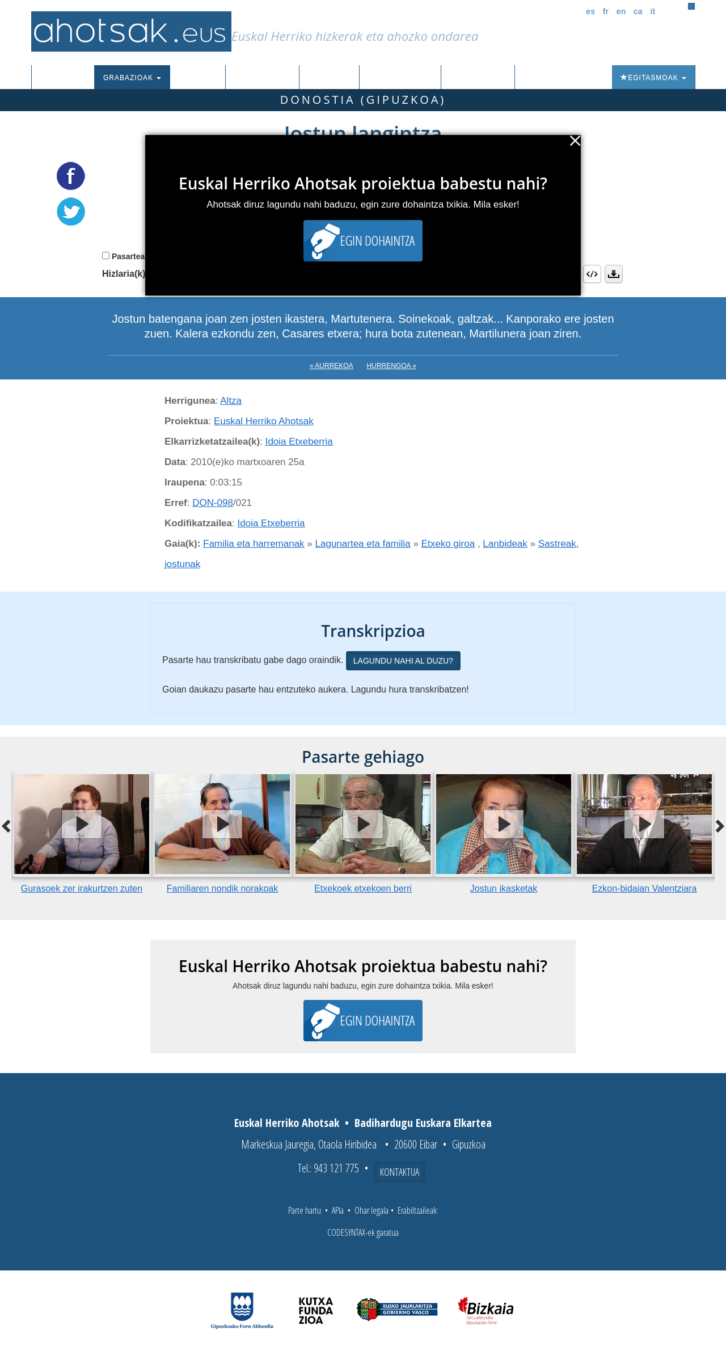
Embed (592, 274)
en (621, 11)
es (590, 11)
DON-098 (212, 502)
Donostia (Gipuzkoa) (363, 99)
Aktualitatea (400, 78)
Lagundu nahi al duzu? (403, 660)
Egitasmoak (653, 78)
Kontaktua (399, 1172)
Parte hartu (304, 1210)
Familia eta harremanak (254, 543)
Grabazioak (132, 78)
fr (606, 11)
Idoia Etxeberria (299, 441)
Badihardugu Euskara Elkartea (423, 1122)
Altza (231, 400)
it (653, 11)
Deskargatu (614, 274)
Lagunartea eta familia (363, 543)
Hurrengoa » (391, 366)
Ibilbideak (329, 78)
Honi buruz (478, 78)
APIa (338, 1210)
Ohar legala (371, 1210)
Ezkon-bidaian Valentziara (644, 888)
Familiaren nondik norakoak (222, 888)
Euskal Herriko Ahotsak (264, 421)
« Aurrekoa (331, 366)
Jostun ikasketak (503, 888)
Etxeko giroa (448, 543)
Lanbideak (505, 543)
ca (638, 11)
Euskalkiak (262, 78)
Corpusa (197, 78)
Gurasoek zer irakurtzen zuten (81, 888)
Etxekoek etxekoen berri (363, 888)
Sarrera (67, 78)
